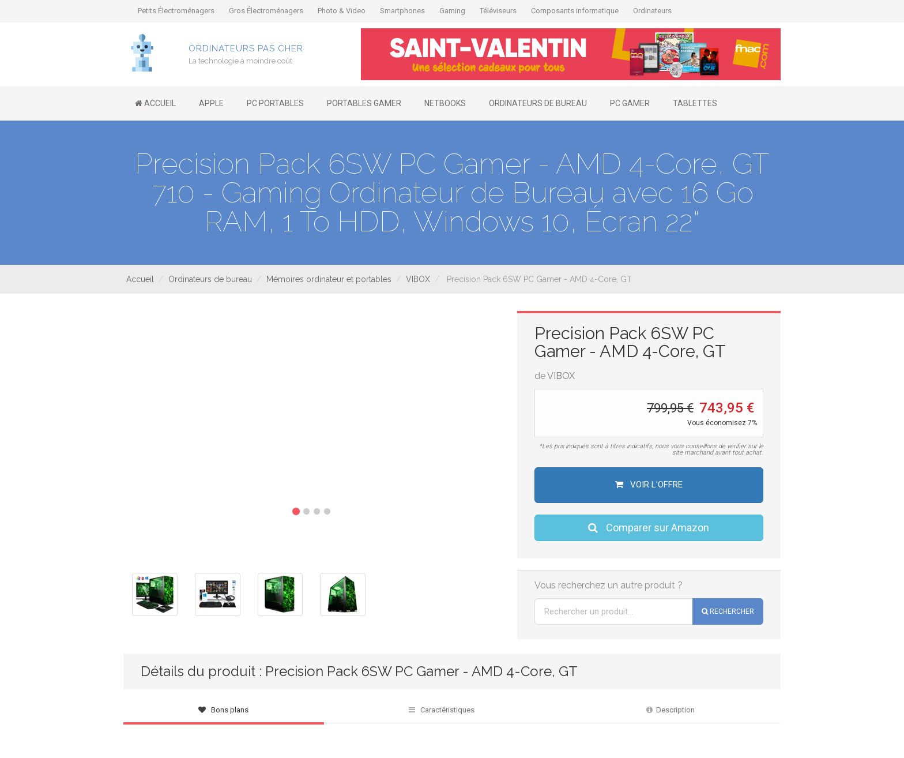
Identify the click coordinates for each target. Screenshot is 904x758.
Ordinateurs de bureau (210, 279)
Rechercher (728, 611)
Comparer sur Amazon (648, 527)
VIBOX (418, 279)
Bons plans (223, 710)
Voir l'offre (649, 484)
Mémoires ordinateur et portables (328, 279)
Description (670, 710)
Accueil (140, 279)
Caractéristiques (441, 710)
